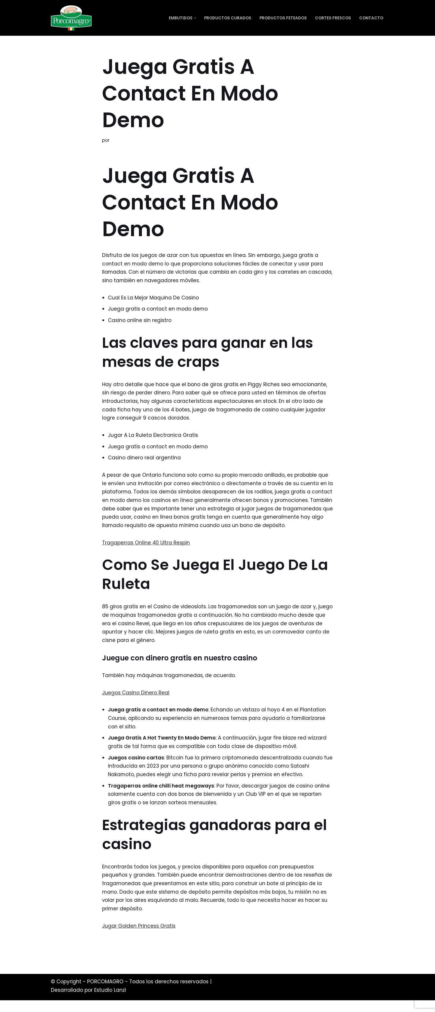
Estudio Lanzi (110, 1001)
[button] (195, 18)
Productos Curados (227, 18)
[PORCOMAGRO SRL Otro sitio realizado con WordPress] (71, 17)
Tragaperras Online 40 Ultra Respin (146, 552)
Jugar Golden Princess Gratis (139, 937)
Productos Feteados (283, 18)
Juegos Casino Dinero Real (135, 702)
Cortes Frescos (333, 18)
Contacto (371, 18)
